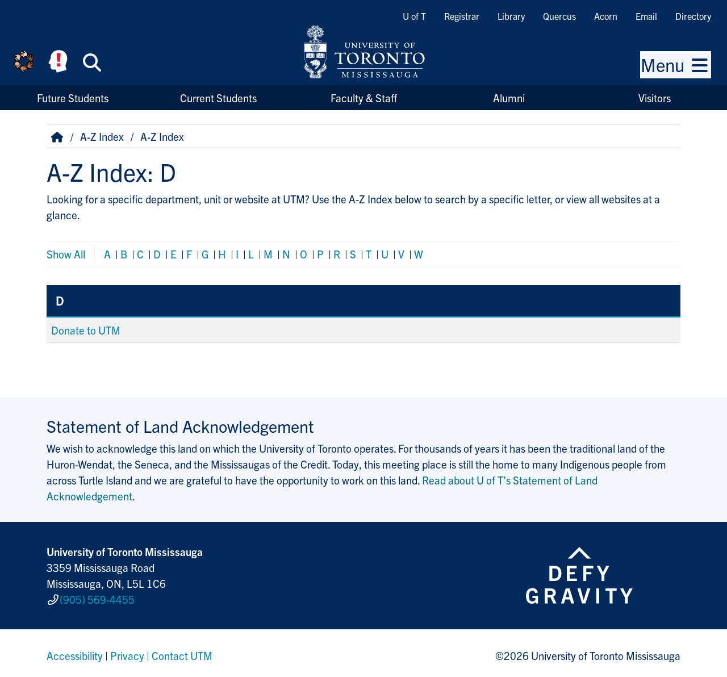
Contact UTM (182, 651)
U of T (414, 16)
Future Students (72, 98)
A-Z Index (102, 136)
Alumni (509, 98)
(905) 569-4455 (97, 597)
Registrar (461, 16)
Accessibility (75, 651)
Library (511, 16)
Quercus (559, 16)
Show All (66, 254)
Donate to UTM (85, 330)
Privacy (127, 651)
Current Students (218, 98)
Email (646, 16)
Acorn (605, 16)
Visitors (654, 98)
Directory (693, 16)
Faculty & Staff (364, 98)
